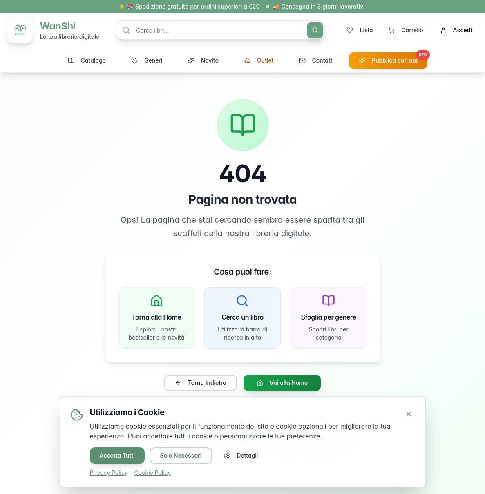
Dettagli (241, 455)
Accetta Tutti (117, 455)
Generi (146, 60)
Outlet (258, 60)
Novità (203, 60)
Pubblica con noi (393, 58)
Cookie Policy (152, 472)
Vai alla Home (282, 383)
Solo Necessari (181, 455)
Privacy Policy (109, 472)
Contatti (316, 60)
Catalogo (87, 60)
